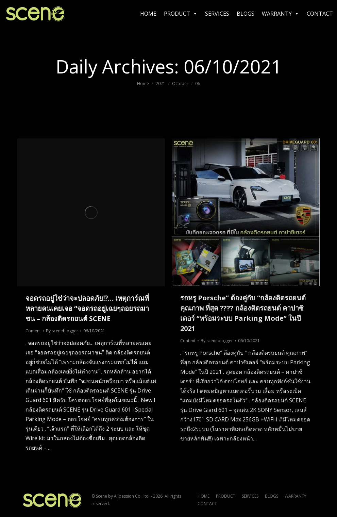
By (62, 331)
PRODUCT (181, 13)
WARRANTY (280, 13)
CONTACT (320, 13)
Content (33, 331)
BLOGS (245, 13)
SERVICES (217, 13)
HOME (148, 13)
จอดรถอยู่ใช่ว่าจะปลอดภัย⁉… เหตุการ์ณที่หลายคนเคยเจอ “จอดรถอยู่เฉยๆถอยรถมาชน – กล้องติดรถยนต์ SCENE (87, 308)
